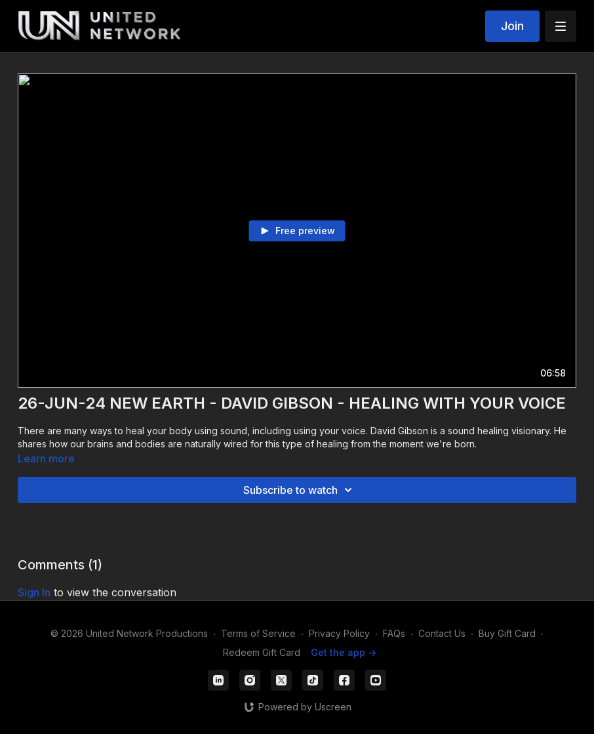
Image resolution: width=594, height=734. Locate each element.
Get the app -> (343, 652)
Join (512, 26)
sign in (34, 592)
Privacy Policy (339, 633)
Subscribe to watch (299, 490)
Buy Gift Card (507, 633)
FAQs (394, 633)
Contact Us (441, 633)
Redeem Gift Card (261, 652)
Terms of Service (258, 633)
